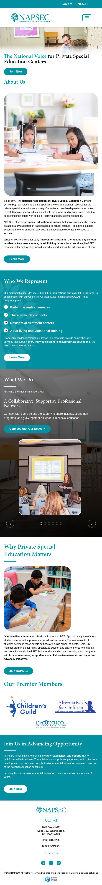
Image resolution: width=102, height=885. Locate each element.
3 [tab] (49, 523)
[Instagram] (43, 863)
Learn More (17, 259)
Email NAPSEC (51, 845)
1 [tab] (41, 523)
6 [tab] (61, 523)
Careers (66, 4)
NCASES (83, 4)
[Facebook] (51, 863)
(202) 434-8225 (50, 840)
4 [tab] (53, 523)
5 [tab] (57, 523)
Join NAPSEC (18, 670)
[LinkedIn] (59, 863)
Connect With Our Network (27, 428)
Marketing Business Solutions (83, 873)
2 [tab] (45, 523)
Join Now (15, 71)
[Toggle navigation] (86, 17)
